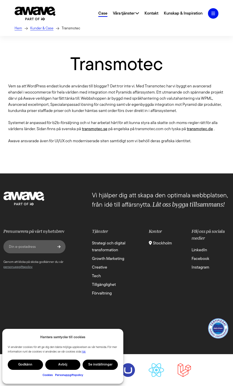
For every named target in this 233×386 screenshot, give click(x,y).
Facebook (200, 259)
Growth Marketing (108, 259)
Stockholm (160, 243)
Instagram (200, 267)
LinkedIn (199, 250)
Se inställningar (100, 364)
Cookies (48, 375)
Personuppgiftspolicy (69, 375)
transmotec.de (200, 129)
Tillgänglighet (104, 285)
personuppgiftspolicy (18, 267)
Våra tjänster (126, 13)
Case (102, 13)
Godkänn (25, 364)
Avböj (62, 364)
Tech (96, 276)
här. (84, 351)
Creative (99, 267)
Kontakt (151, 13)
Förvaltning (102, 293)
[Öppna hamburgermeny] (213, 13)
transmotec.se (94, 129)
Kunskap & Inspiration (183, 13)
